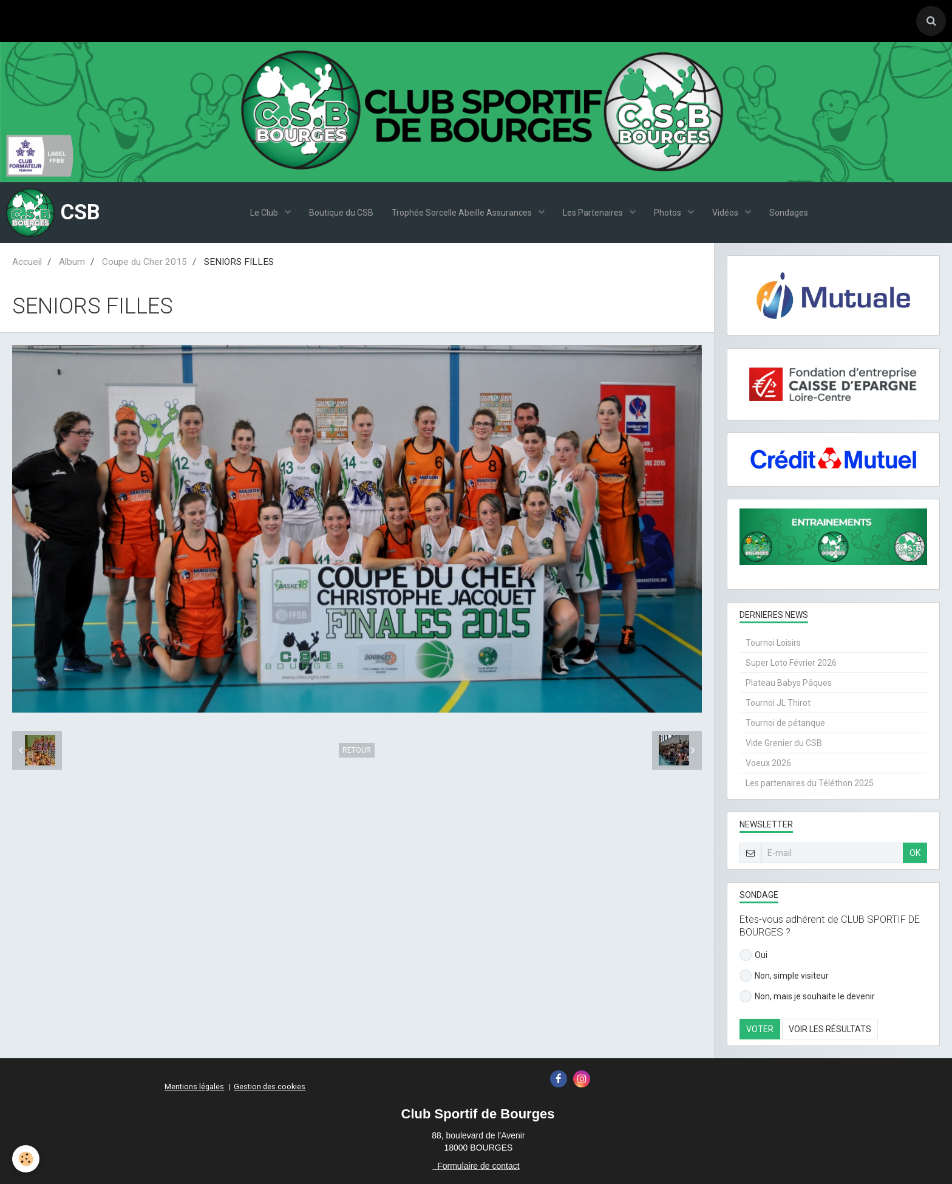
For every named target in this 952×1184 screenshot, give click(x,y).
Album (72, 261)
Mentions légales (194, 1086)
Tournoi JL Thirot (778, 703)
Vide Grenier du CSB (784, 743)
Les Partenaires (594, 212)
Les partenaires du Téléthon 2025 (810, 783)
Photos (668, 212)
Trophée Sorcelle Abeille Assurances (463, 212)
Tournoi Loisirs (773, 643)
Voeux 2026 (768, 763)
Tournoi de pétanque (785, 723)
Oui (753, 955)
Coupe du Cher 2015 (144, 261)
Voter (759, 1029)
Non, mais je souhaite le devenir (807, 996)
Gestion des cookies (269, 1086)
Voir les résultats (830, 1029)
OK (914, 853)
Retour (356, 750)
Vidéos (726, 212)
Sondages (788, 212)
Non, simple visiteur (784, 976)
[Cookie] (25, 1158)
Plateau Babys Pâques (789, 683)
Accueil (27, 261)
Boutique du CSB (341, 212)
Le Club (265, 212)
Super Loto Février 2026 (791, 663)
